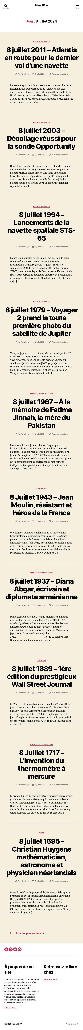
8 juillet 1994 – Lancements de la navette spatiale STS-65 (41, 226)
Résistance (41, 489)
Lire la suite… (10, 1007)
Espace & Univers (41, 41)
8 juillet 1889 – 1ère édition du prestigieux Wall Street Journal (41, 676)
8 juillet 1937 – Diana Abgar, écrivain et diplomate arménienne (41, 589)
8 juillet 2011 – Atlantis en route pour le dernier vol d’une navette (41, 58)
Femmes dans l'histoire (41, 393)
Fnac (55, 979)
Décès (41, 833)
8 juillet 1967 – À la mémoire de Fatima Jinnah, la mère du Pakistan (41, 413)
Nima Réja (25, 74)
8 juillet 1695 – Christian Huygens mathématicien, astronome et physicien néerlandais (41, 857)
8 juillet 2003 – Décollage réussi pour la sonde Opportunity (41, 138)
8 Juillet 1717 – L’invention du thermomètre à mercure (41, 764)
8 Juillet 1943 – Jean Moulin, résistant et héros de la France (41, 505)
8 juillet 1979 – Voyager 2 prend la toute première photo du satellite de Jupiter (41, 322)
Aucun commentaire (60, 74)
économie (41, 660)
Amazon (48, 979)
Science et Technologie (41, 744)
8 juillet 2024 (40, 74)
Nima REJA (41, 5)
